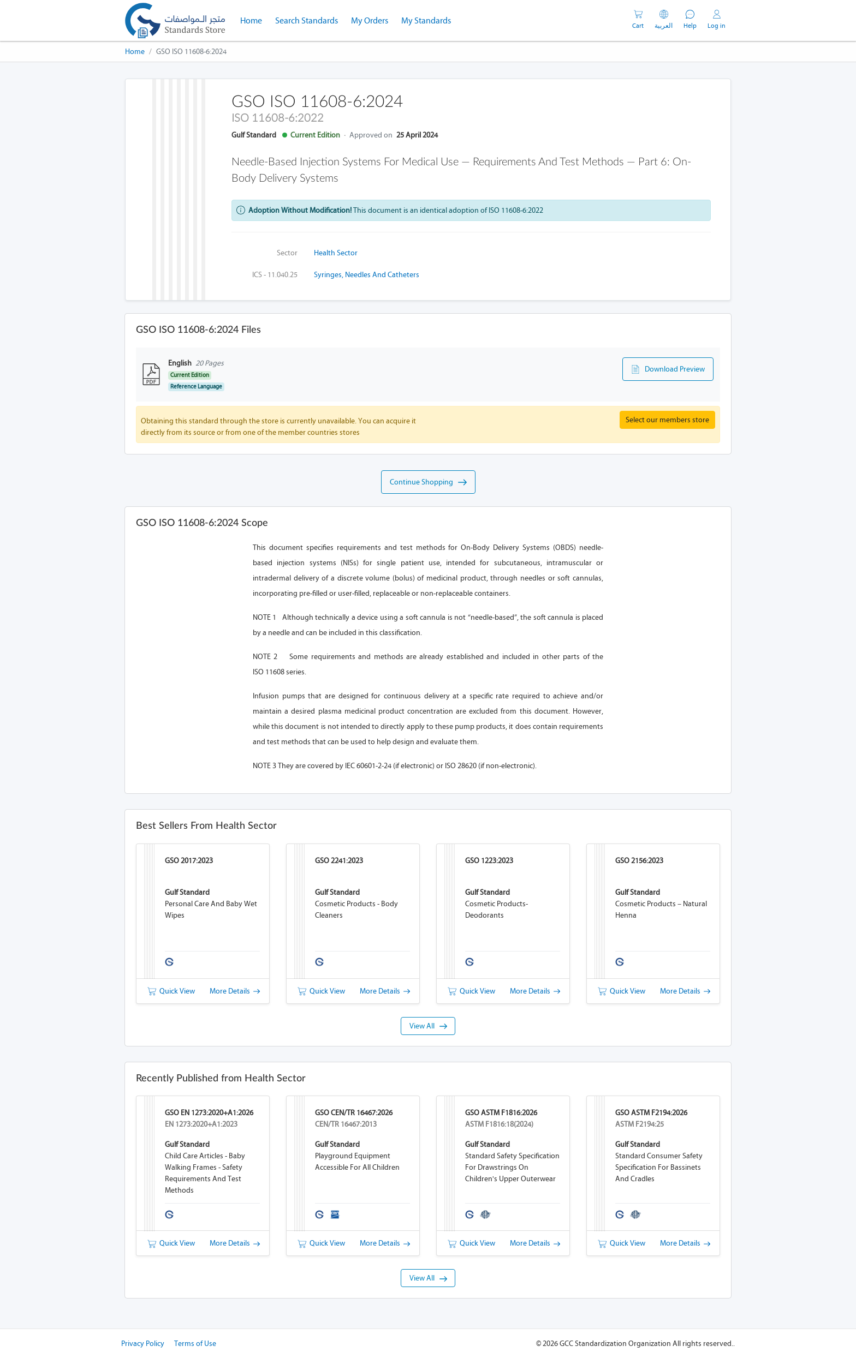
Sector (287, 253)
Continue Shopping (428, 482)
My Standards (426, 20)
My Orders (369, 20)
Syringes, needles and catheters (366, 274)
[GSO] (175, 20)
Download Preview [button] (668, 369)
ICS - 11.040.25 (275, 274)
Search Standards (309, 20)
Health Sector (336, 253)
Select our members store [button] (667, 419)
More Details (235, 991)
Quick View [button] (171, 991)
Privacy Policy (142, 1343)
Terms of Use (195, 1343)
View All (428, 1026)
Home (254, 20)
